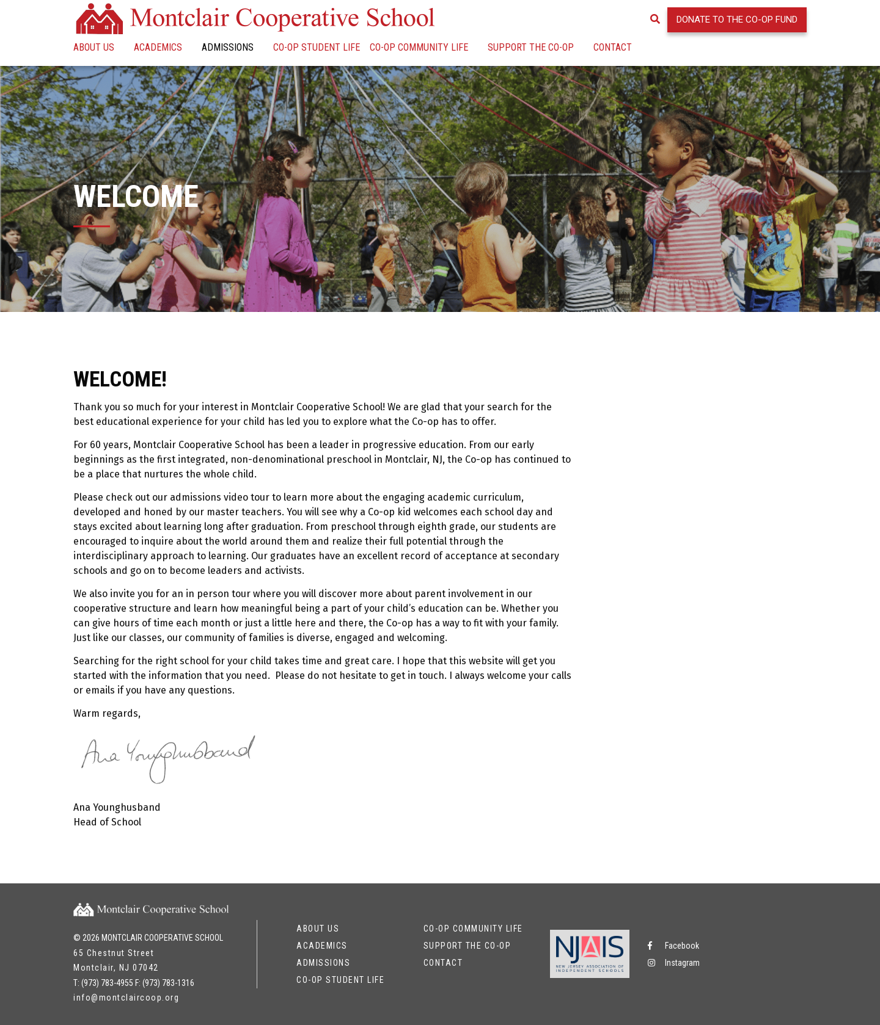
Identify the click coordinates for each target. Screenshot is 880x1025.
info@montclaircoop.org (126, 997)
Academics (158, 47)
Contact (612, 47)
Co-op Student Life (316, 47)
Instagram (674, 963)
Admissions (228, 47)
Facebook (673, 946)
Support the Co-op (531, 47)
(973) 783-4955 (107, 983)
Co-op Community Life (419, 47)
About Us (93, 47)
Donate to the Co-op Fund (737, 19)
